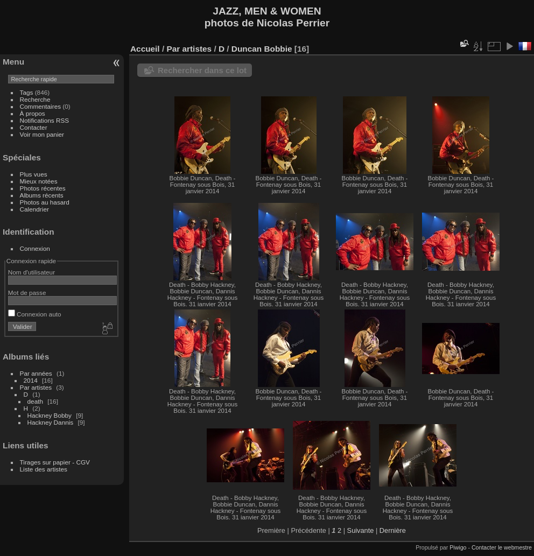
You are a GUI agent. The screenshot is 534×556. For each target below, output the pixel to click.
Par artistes (36, 387)
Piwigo (457, 547)
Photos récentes (43, 188)
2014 (31, 380)
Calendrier (34, 209)
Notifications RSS (44, 120)
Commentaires (40, 106)
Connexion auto (34, 314)
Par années (36, 373)
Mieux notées (39, 181)
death (35, 401)
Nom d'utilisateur (31, 272)
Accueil (145, 48)
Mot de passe (27, 292)
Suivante (360, 530)
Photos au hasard (44, 202)
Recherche (35, 99)
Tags (26, 92)
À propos (32, 113)
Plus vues (33, 174)
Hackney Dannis (50, 422)
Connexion (35, 248)
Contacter (33, 127)
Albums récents (42, 195)
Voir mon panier (42, 134)
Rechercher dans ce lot (202, 70)
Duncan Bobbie (261, 48)
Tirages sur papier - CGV (55, 462)
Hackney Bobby (49, 415)
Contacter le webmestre (502, 547)
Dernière (393, 530)
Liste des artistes (43, 469)
